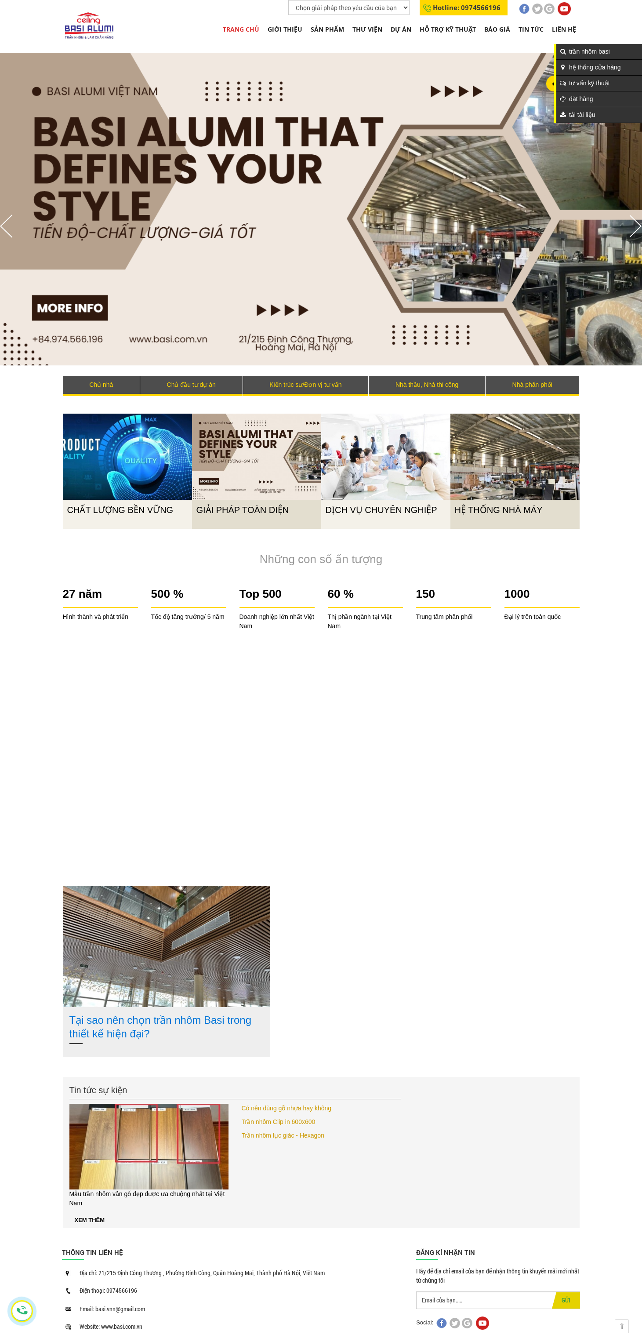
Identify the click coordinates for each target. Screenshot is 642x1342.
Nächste (636, 226)
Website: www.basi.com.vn (111, 1326)
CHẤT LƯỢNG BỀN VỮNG (120, 510)
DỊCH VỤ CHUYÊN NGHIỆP (381, 510)
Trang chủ (241, 29)
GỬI (566, 1300)
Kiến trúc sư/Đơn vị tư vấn (305, 384)
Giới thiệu (285, 29)
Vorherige (6, 226)
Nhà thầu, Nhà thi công (426, 384)
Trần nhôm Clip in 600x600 (279, 1121)
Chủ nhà (101, 384)
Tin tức (531, 29)
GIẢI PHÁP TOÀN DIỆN (242, 510)
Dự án (401, 29)
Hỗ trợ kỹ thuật (448, 29)
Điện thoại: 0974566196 (108, 1290)
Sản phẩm (327, 29)
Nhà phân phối (532, 384)
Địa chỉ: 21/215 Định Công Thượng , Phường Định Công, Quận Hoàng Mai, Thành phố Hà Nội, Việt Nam (202, 1273)
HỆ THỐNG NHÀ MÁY (499, 510)
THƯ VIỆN (367, 29)
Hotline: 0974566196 (467, 7)
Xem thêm (90, 1220)
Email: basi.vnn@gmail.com (112, 1309)
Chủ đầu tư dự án (191, 384)
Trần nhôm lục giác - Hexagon (283, 1135)
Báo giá (497, 29)
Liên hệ (564, 29)
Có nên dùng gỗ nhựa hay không (287, 1108)
